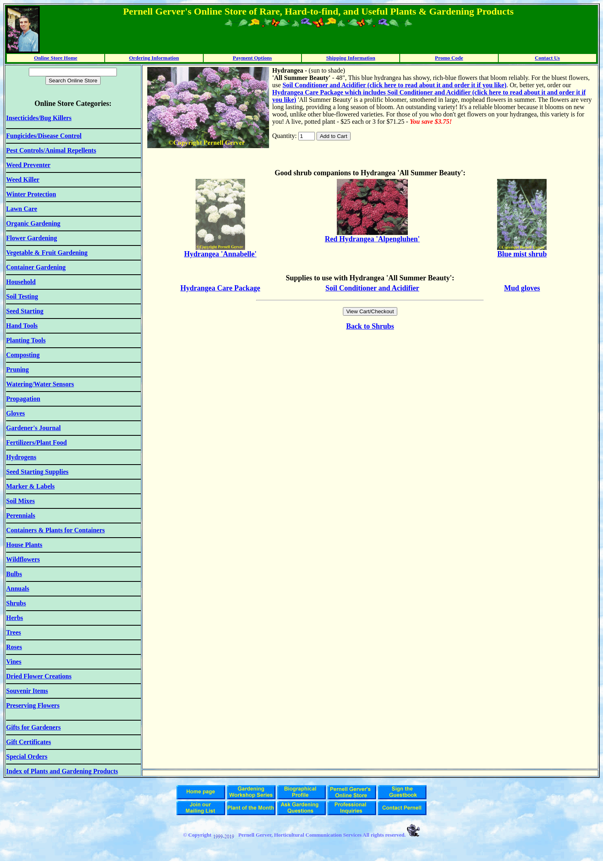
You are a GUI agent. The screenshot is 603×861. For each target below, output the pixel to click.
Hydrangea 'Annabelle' (220, 254)
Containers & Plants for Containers (55, 530)
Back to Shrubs (370, 326)
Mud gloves (522, 288)
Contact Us (547, 58)
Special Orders (26, 756)
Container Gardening (36, 267)
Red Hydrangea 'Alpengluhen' (372, 239)
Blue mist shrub (522, 254)
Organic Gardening (33, 223)
